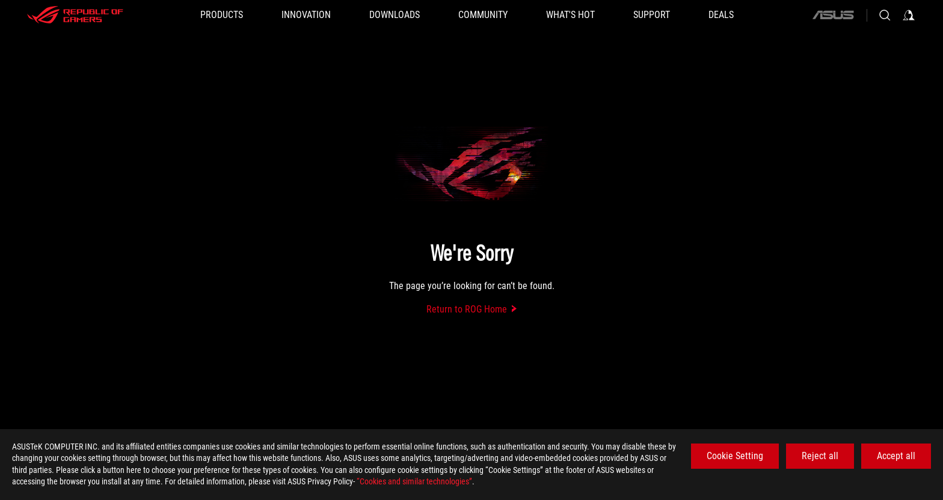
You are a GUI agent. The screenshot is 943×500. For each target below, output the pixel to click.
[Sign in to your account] (909, 15)
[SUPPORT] (651, 15)
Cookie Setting (735, 456)
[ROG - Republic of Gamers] (75, 15)
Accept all (896, 456)
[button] (221, 15)
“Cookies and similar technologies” (414, 481)
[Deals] (721, 15)
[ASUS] (833, 15)
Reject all (820, 456)
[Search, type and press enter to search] (884, 15)
